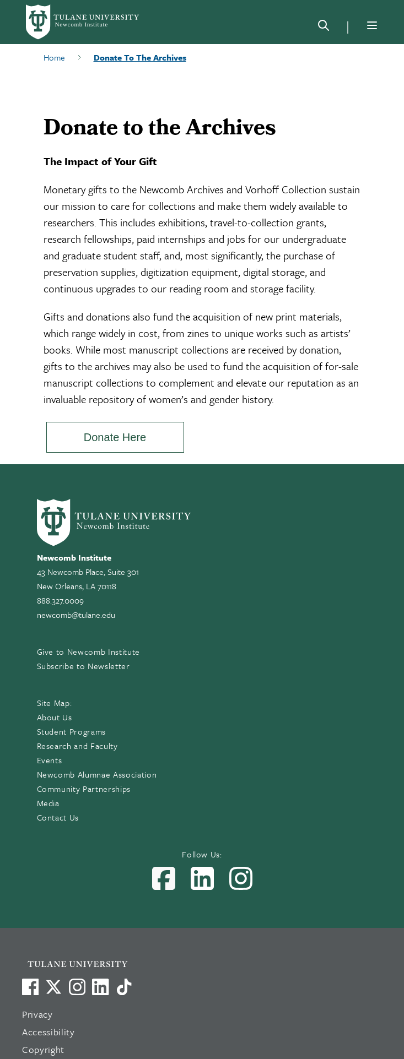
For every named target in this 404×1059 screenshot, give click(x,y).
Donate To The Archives (140, 57)
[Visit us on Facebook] (30, 987)
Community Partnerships (84, 789)
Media (48, 803)
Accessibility (48, 1032)
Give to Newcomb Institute (89, 651)
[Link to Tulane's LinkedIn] (100, 987)
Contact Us (58, 817)
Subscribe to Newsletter (83, 666)
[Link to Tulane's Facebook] (77, 987)
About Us (54, 717)
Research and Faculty (77, 746)
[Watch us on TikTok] (124, 987)
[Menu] (372, 25)
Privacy (37, 1014)
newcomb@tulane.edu (76, 615)
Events (49, 760)
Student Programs (71, 731)
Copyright (43, 1049)
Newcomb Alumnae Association (97, 774)
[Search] (323, 27)
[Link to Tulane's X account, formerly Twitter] (53, 987)
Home (54, 57)
